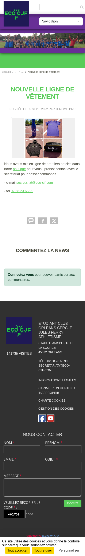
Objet (51, 459)
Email (10, 459)
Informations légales (57, 380)
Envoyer (72, 503)
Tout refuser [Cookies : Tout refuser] (43, 550)
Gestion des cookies (56, 408)
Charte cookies (51, 400)
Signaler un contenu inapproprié (56, 390)
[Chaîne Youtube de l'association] (50, 418)
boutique (19, 169)
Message (13, 475)
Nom (9, 442)
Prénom (53, 442)
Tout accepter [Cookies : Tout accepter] (17, 550)
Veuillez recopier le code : (22, 505)
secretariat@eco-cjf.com (34, 182)
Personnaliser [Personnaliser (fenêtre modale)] (69, 550)
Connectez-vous (21, 274)
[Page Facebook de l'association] (42, 418)
